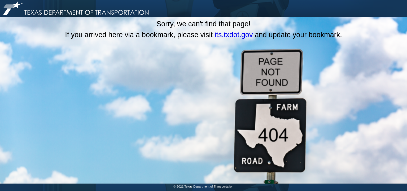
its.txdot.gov (234, 35)
